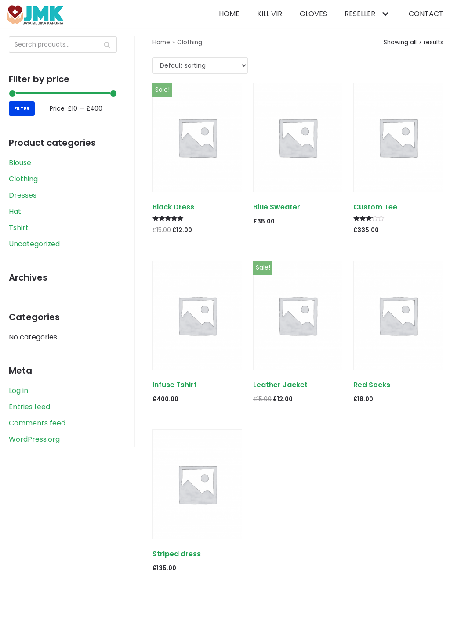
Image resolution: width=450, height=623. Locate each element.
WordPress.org (34, 439)
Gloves (313, 14)
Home (229, 14)
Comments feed (37, 423)
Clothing (23, 179)
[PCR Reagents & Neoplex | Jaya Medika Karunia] (35, 15)
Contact (426, 14)
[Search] (63, 44)
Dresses (22, 195)
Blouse (20, 163)
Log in (18, 390)
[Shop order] (200, 65)
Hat (15, 211)
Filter (21, 108)
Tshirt (19, 228)
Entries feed (29, 407)
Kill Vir (269, 14)
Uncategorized (34, 244)
